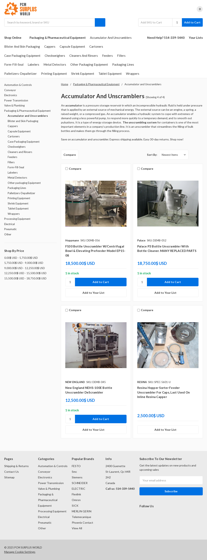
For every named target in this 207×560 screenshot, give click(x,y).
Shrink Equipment (82, 73)
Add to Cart (192, 22)
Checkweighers (55, 55)
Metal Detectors (54, 64)
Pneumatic (10, 229)
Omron (76, 500)
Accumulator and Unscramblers (111, 37)
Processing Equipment (17, 218)
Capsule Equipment (72, 46)
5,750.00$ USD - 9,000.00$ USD (23, 262)
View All (77, 528)
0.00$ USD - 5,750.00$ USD (21, 257)
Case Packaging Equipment (22, 55)
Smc (74, 471)
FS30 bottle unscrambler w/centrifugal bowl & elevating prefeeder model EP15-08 (95, 250)
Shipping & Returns (16, 466)
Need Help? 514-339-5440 (166, 37)
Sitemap (9, 477)
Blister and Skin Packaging (22, 46)
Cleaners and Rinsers (83, 55)
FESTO (76, 466)
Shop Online (14, 37)
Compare (69, 154)
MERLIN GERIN (81, 511)
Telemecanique (81, 517)
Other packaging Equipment (89, 64)
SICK (75, 505)
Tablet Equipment (110, 73)
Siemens (77, 477)
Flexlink (76, 494)
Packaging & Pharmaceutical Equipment (58, 37)
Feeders (107, 55)
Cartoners (96, 46)
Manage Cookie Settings (19, 552)
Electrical (9, 224)
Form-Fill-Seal (13, 64)
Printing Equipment (54, 73)
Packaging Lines (123, 64)
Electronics (10, 95)
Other (7, 234)
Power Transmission (16, 100)
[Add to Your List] (96, 292)
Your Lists (196, 37)
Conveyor (10, 90)
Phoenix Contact (82, 522)
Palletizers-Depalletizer (20, 73)
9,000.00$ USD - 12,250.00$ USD (24, 268)
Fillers (121, 55)
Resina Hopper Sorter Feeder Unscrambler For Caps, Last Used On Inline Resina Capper (163, 392)
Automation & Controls (18, 84)
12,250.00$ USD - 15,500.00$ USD (25, 273)
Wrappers (132, 73)
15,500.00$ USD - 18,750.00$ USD (25, 278)
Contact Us (11, 471)
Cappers (49, 46)
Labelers (33, 64)
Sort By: (152, 154)
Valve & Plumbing (14, 105)
